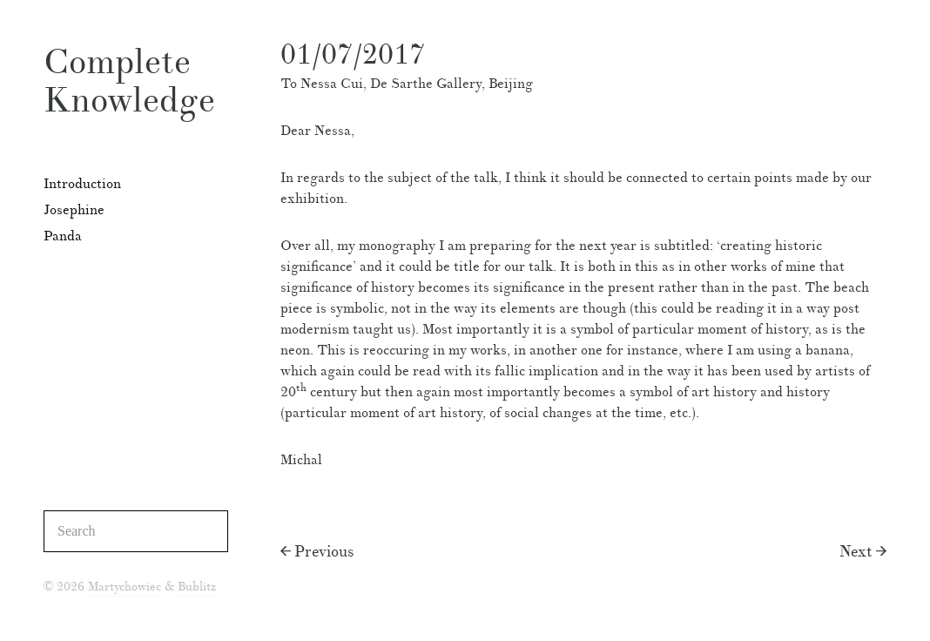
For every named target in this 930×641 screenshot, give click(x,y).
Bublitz (197, 587)
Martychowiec (124, 587)
